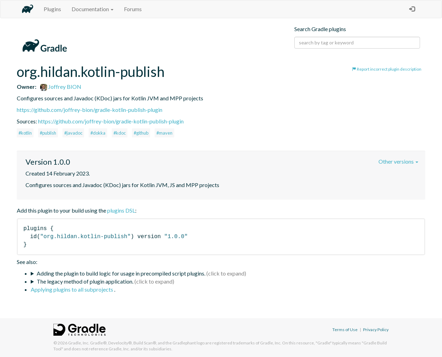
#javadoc (73, 133)
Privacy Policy (376, 329)
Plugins (52, 9)
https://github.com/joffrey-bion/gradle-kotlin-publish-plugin (89, 109)
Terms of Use (345, 329)
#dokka (97, 133)
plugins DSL (121, 210)
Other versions (398, 161)
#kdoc (119, 133)
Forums (133, 9)
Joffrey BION (60, 86)
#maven (164, 133)
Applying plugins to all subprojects (72, 289)
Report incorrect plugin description (386, 69)
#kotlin (25, 133)
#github (141, 133)
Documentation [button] (92, 9)
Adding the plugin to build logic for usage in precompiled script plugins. (121, 273)
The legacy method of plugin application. (85, 281)
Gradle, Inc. (78, 342)
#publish (48, 133)
